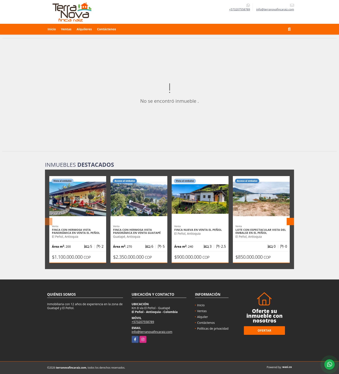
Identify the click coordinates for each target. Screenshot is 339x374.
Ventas (66, 29)
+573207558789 (239, 9)
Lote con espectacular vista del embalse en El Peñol (260, 231)
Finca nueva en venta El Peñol (198, 229)
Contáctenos (106, 29)
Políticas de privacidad (213, 328)
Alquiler (202, 317)
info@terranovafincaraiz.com (152, 332)
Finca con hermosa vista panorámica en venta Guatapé (137, 231)
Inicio (52, 29)
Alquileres (84, 29)
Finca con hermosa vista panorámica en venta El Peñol (76, 231)
